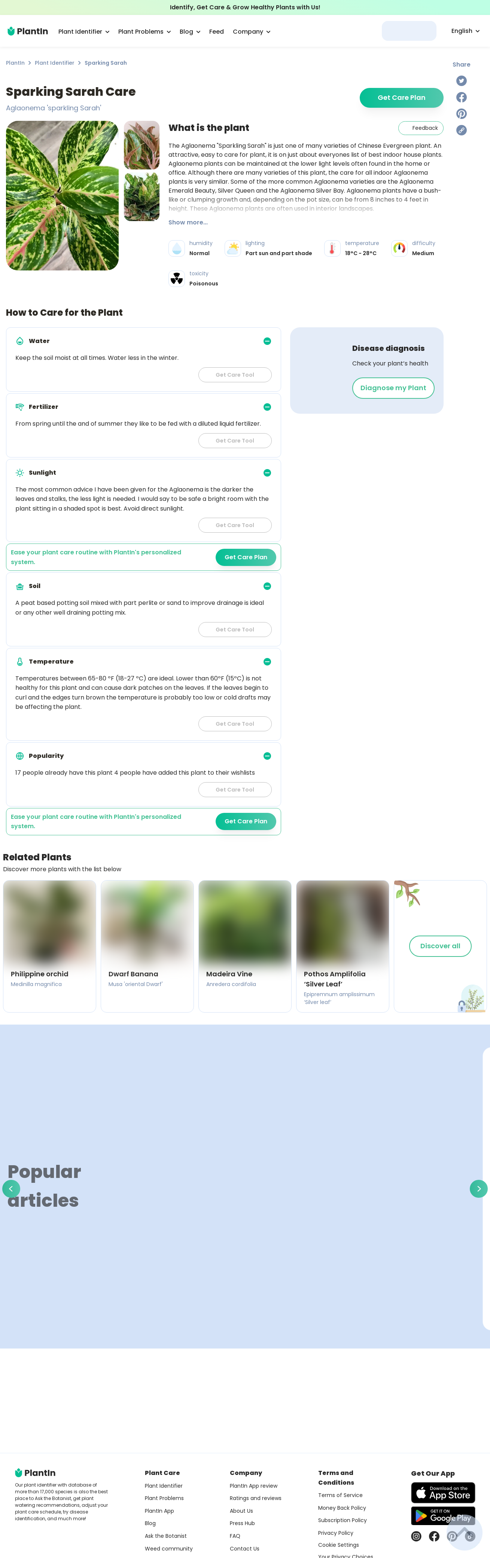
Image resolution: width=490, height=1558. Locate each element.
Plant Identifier (54, 63)
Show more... (188, 222)
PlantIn (15, 63)
